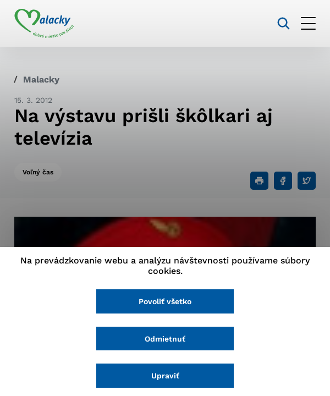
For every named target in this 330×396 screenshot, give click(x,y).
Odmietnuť (165, 338)
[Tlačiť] (259, 181)
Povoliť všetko (165, 301)
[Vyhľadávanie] (283, 23)
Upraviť (165, 375)
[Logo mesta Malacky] (44, 23)
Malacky (41, 79)
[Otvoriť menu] (308, 23)
